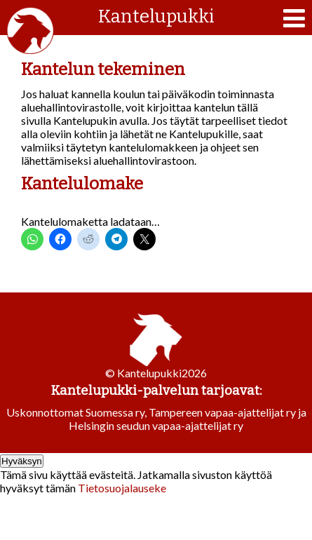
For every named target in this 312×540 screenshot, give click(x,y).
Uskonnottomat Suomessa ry (75, 412)
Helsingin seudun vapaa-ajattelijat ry (156, 425)
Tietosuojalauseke (122, 487)
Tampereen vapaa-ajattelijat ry (222, 412)
